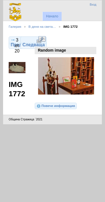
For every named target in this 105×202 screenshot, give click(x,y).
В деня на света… (42, 26)
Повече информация (55, 106)
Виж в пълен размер (41, 39)
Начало (52, 16)
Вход (93, 4)
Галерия (15, 26)
